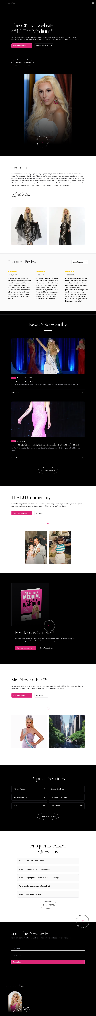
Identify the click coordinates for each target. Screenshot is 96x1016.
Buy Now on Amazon (26, 648)
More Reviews (80, 262)
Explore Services (44, 46)
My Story (41, 513)
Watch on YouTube (22, 513)
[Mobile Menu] (93, 3)
